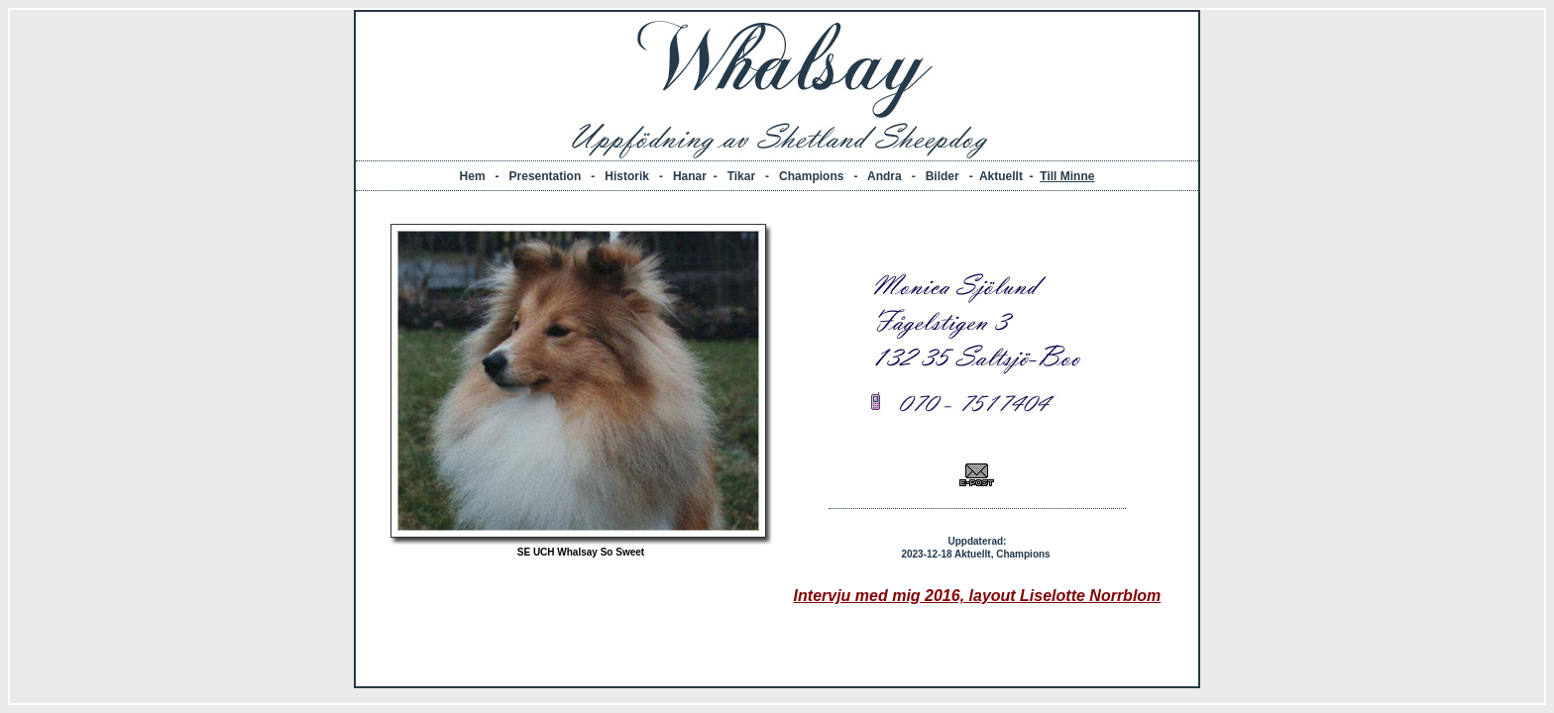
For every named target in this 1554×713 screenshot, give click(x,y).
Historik (627, 176)
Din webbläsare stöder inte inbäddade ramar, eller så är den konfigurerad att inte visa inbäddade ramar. (777, 438)
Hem (473, 176)
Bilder (942, 176)
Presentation (545, 176)
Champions (811, 176)
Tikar (741, 176)
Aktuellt (1001, 176)
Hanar (690, 176)
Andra (884, 176)
